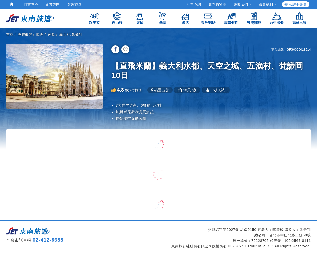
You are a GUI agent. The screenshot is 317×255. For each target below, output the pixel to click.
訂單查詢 (194, 4)
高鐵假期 (231, 18)
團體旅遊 (25, 34)
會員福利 (267, 4)
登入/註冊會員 (295, 4)
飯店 (185, 18)
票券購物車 (217, 4)
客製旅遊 (74, 4)
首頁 (9, 34)
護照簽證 (254, 18)
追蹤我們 (242, 4)
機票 (163, 18)
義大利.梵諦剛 (70, 34)
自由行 (117, 18)
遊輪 (140, 18)
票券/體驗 (208, 18)
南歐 (51, 34)
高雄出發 (299, 18)
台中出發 (277, 18)
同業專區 (31, 4)
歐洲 (40, 34)
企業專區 (53, 4)
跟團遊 (94, 18)
